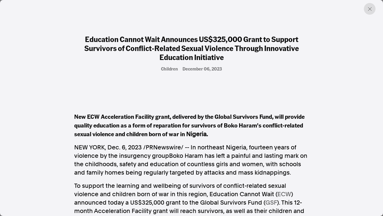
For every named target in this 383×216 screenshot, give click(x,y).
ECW (284, 194)
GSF (271, 202)
